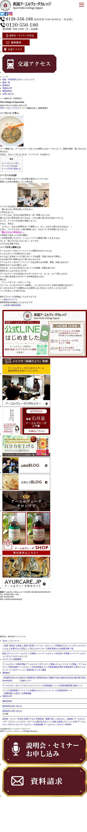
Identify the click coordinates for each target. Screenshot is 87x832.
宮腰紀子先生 (54, 678)
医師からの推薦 (58, 648)
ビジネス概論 (40, 670)
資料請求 (6, 711)
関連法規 (30, 670)
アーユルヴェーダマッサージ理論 (40, 664)
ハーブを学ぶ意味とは (11, 169)
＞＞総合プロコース (8, 299)
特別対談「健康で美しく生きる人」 (51, 719)
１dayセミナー (25, 680)
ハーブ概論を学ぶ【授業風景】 (11, 98)
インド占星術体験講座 (62, 685)
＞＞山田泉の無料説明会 (10, 305)
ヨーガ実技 (48, 667)
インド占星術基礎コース (12, 690)
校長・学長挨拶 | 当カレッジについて (18, 79)
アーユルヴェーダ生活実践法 (30, 667)
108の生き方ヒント (43, 722)
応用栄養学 (68, 667)
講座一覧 (6, 82)
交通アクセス (29, 719)
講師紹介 (6, 85)
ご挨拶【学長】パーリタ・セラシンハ (38, 646)
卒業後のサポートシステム (66, 646)
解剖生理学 (58, 667)
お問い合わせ (8, 94)
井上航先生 (21, 678)
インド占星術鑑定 (45, 685)
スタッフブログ (12, 108)
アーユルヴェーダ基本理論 (13, 664)
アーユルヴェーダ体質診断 (31, 724)
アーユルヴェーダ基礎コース (28, 653)
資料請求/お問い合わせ (12, 706)
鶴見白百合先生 (67, 678)
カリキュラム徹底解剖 (12, 659)
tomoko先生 (7, 680)
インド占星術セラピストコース (37, 690)
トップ (5, 77)
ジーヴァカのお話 (9, 166)
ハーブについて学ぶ (10, 163)
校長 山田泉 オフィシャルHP (65, 722)
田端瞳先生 (31, 678)
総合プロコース (9, 653)
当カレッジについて (11, 641)
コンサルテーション (17, 670)
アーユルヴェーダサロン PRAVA (57, 724)
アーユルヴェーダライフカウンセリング (19, 685)
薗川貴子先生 (80, 678)
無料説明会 (7, 91)
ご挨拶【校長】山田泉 (12, 646)
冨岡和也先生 (42, 678)
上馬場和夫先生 (9, 678)
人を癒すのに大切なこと (19, 648)
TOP (2, 108)
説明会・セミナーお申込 (12, 719)
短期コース (77, 685)
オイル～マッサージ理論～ (66, 664)
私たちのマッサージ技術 (40, 648)
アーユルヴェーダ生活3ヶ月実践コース (58, 653)
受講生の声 (7, 88)
